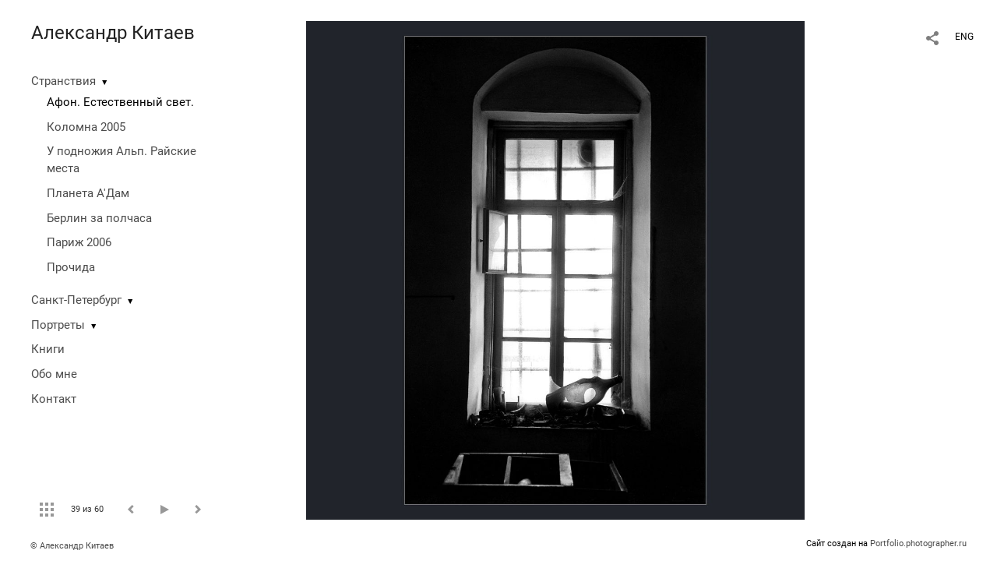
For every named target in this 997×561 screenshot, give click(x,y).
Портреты (58, 325)
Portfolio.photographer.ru (918, 543)
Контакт (53, 399)
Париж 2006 (79, 242)
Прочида (71, 267)
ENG (964, 36)
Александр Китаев (113, 33)
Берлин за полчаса (99, 218)
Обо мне (54, 374)
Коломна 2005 (86, 127)
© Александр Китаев (72, 546)
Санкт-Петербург (76, 300)
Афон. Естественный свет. (120, 102)
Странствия (63, 81)
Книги (48, 349)
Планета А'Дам (88, 193)
